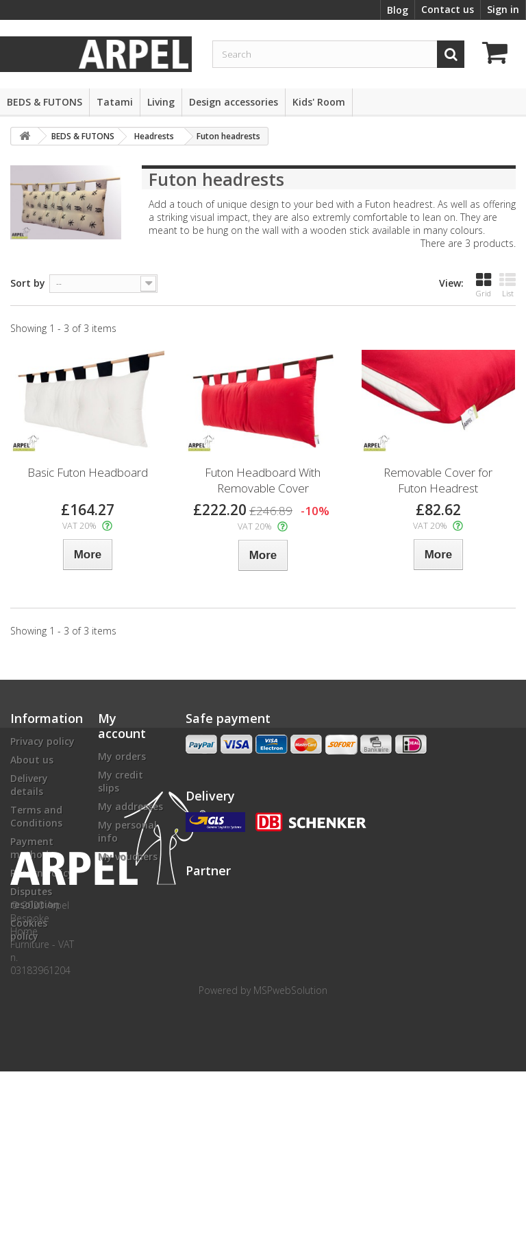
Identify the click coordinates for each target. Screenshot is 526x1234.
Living (161, 101)
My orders (122, 756)
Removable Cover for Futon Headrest (438, 480)
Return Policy (41, 872)
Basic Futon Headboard (87, 472)
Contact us (447, 9)
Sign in (503, 9)
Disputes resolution (35, 898)
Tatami (115, 101)
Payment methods (31, 848)
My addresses (130, 806)
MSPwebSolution (290, 1152)
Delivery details (29, 785)
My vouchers (128, 856)
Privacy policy (42, 741)
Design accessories (233, 101)
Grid (483, 285)
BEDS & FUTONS (44, 101)
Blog (397, 9)
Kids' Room (318, 101)
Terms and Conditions (36, 816)
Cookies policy (28, 929)
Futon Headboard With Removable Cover (263, 480)
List (507, 285)
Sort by (27, 282)
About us (31, 759)
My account (122, 725)
